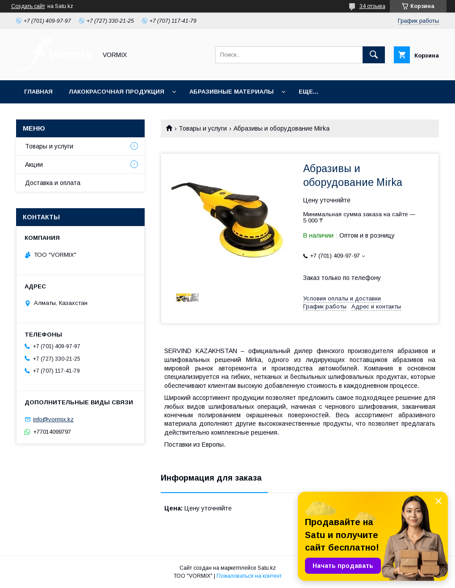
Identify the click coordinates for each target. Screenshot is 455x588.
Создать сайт (28, 6)
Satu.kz (267, 568)
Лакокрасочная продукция (116, 91)
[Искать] (374, 54)
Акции (34, 164)
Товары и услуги (203, 128)
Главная (38, 91)
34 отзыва (372, 6)
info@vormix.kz (53, 419)
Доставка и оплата (52, 182)
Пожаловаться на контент (249, 576)
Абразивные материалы (231, 91)
